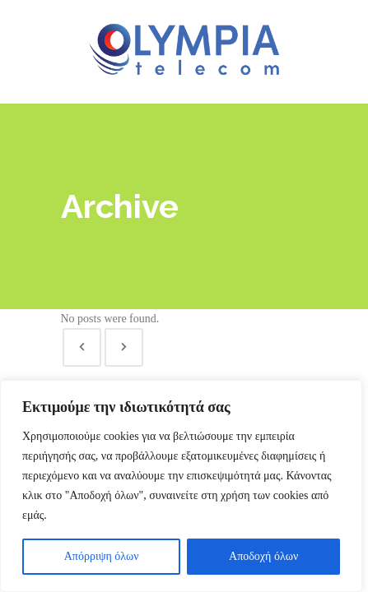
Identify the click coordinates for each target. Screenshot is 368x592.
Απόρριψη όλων (101, 556)
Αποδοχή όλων (263, 556)
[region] (181, 486)
